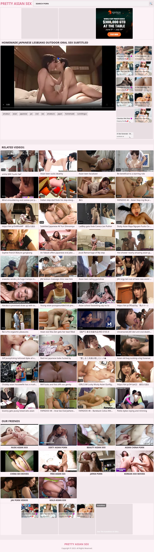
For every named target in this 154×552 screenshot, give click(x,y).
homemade (69, 114)
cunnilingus (82, 114)
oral (36, 114)
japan (60, 114)
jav (31, 114)
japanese (23, 114)
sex (42, 114)
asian (15, 114)
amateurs (51, 114)
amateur (6, 114)
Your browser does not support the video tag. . (58, 78)
